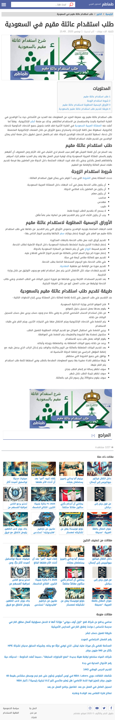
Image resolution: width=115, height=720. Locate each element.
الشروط (87, 178)
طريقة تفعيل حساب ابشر (99, 633)
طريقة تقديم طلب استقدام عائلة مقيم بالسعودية (84, 109)
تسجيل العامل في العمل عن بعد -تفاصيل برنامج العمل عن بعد (79, 687)
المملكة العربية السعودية (88, 125)
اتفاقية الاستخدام (11, 713)
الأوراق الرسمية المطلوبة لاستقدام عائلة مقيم (86, 105)
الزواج (88, 249)
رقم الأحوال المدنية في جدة (97, 663)
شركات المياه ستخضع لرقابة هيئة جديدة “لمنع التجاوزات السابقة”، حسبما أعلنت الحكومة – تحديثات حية (58, 657)
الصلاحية (64, 266)
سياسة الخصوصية (11, 708)
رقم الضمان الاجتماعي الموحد (96, 639)
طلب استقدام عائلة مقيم (97, 96)
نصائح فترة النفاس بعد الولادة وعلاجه (92, 693)
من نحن (33, 713)
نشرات (34, 717)
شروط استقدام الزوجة (98, 101)
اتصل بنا (33, 708)
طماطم (108, 4)
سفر (62, 233)
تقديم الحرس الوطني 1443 (97, 669)
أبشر (32, 121)
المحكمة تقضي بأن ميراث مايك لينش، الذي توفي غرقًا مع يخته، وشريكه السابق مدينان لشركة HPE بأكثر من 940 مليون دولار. (60, 648)
